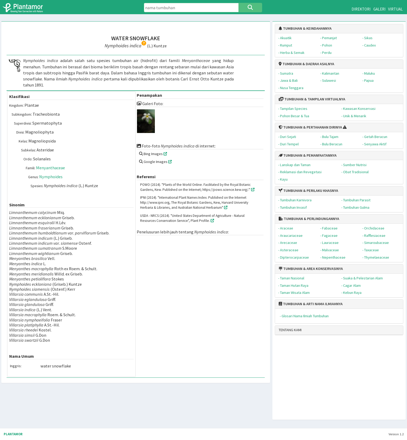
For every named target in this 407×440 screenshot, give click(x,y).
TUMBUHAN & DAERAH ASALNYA (306, 64)
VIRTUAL (395, 9)
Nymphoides (51, 176)
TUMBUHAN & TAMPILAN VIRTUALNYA (312, 99)
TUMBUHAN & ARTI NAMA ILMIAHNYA (311, 303)
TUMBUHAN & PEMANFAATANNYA (308, 155)
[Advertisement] (334, 379)
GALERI (379, 9)
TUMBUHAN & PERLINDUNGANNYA (309, 218)
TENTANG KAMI (290, 330)
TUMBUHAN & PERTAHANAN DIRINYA (310, 127)
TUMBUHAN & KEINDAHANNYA (305, 28)
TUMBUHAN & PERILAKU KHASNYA (308, 190)
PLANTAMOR (13, 434)
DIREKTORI (361, 9)
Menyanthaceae (50, 167)
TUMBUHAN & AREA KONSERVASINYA (311, 268)
